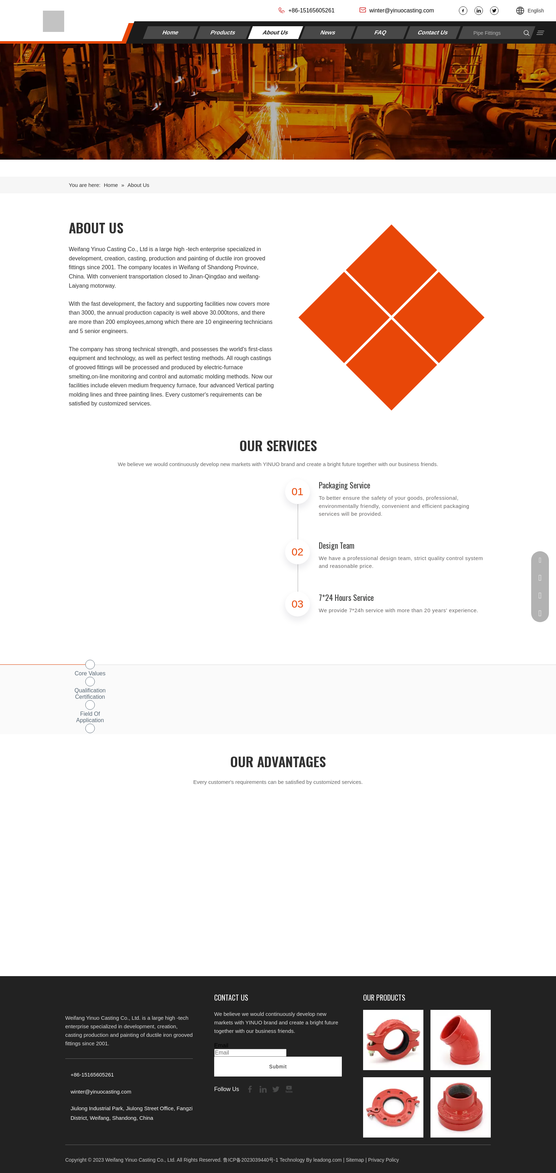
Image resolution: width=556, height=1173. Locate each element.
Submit (278, 1066)
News (328, 32)
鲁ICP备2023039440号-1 (250, 1160)
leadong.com (327, 1160)
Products (223, 32)
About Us (275, 32)
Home (171, 32)
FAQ (380, 32)
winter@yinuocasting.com (401, 10)
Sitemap (355, 1160)
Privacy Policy (383, 1160)
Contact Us (433, 32)
